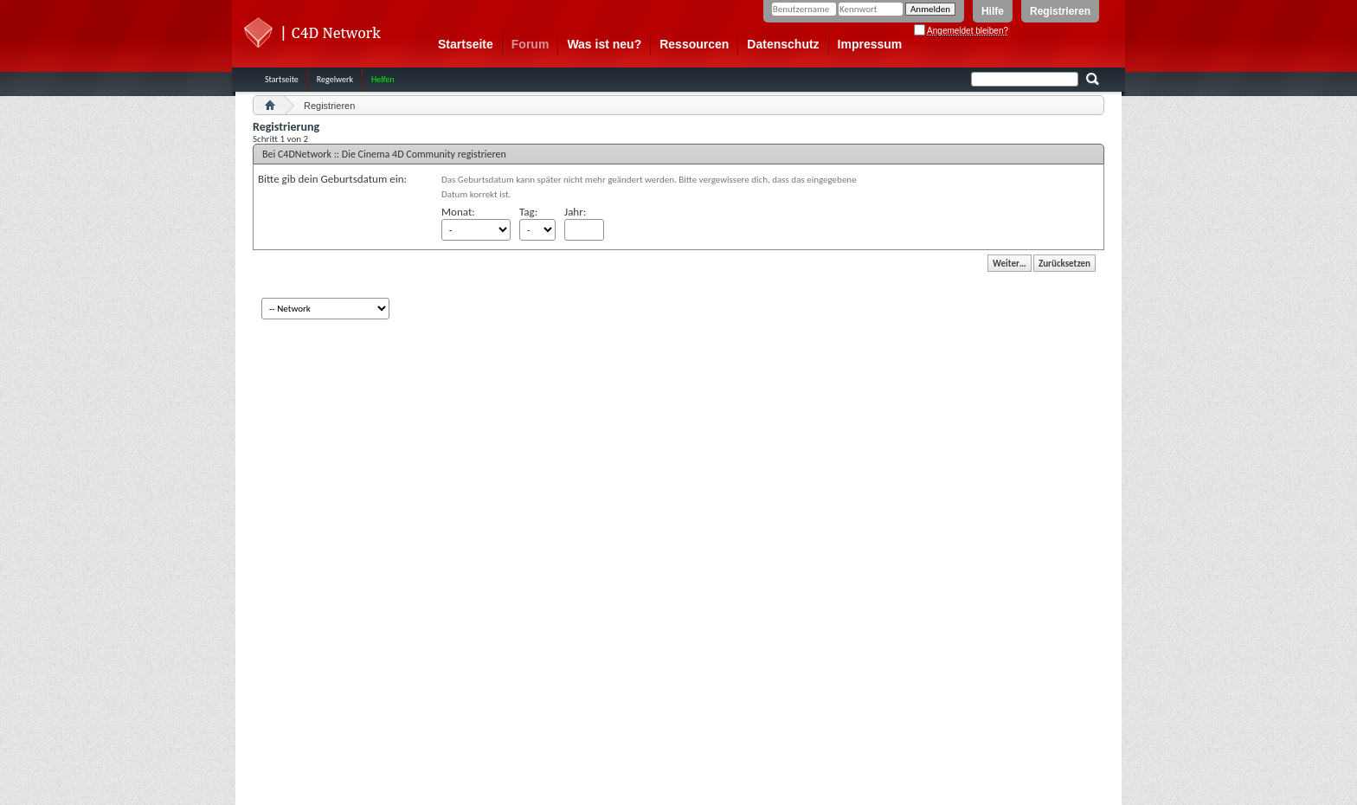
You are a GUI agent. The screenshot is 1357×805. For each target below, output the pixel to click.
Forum (530, 44)
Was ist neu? (604, 44)
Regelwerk (335, 79)
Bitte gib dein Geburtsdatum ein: (332, 178)
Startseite (465, 44)
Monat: (458, 211)
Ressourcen (694, 44)
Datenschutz (783, 44)
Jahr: (575, 211)
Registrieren (1060, 11)
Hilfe (992, 11)
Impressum (870, 44)
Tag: (528, 211)
